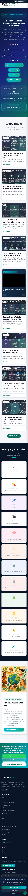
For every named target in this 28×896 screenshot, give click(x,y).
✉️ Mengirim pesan (8, 865)
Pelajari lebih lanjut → (12, 729)
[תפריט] (25, 4)
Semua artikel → (14, 435)
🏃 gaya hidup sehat (6, 842)
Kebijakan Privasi (5, 829)
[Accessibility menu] (25, 893)
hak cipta (3, 834)
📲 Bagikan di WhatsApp (14, 756)
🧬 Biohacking (14, 70)
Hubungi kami (4, 823)
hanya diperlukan (14, 890)
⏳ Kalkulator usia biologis (14, 65)
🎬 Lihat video (14, 60)
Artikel (2, 799)
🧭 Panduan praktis (14, 79)
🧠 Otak (3, 847)
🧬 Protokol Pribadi (6, 805)
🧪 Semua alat (14, 74)
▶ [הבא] (23, 296)
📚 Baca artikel (14, 44)
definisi (14, 893)
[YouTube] (6, 790)
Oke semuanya (14, 887)
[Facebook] (2, 790)
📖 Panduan (4, 813)
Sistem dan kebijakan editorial (8, 826)
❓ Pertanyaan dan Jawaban (8, 810)
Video (2, 818)
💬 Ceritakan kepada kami (14, 764)
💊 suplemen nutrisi (6, 844)
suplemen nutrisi (5, 815)
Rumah (3, 797)
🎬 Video (3, 852)
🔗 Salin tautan (14, 760)
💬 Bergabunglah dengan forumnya (14, 55)
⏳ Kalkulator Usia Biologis (7, 802)
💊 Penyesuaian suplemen (14, 50)
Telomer (3, 850)
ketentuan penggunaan (6, 832)
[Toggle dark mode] (11, 1)
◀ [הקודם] (4, 296)
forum (2, 821)
